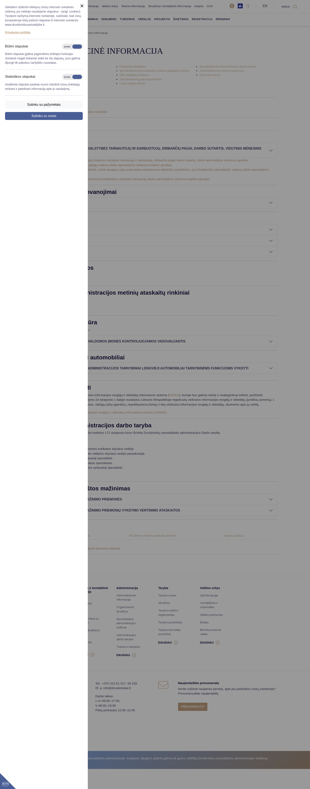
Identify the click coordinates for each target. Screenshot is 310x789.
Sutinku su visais (43, 116)
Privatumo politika (17, 32)
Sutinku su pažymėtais (44, 104)
